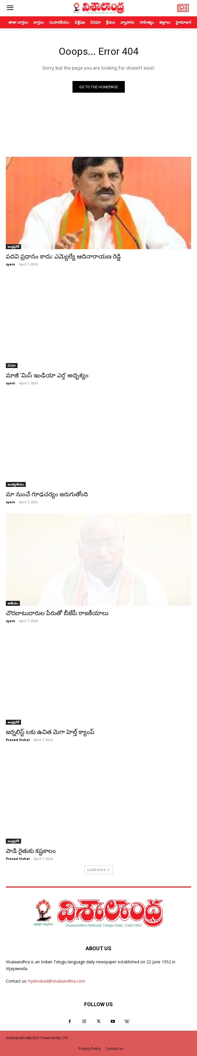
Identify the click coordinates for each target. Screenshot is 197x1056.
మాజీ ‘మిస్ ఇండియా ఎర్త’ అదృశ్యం (47, 375)
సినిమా (12, 365)
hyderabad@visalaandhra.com (56, 981)
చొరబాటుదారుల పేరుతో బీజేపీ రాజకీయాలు (57, 613)
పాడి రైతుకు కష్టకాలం (31, 850)
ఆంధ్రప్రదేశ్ (13, 246)
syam (10, 264)
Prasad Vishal (18, 740)
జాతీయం (13, 603)
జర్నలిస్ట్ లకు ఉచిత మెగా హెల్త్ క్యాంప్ (50, 731)
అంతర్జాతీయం (16, 484)
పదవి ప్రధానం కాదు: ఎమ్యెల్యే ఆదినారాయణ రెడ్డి (63, 256)
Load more (98, 869)
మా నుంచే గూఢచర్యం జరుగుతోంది (47, 494)
